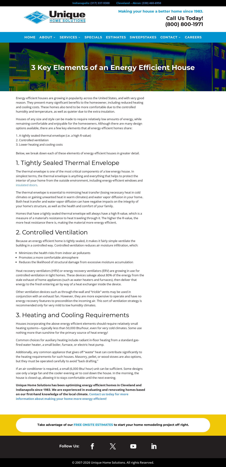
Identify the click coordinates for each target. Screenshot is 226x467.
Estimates (116, 37)
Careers (193, 37)
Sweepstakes (143, 37)
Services (68, 37)
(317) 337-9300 (100, 3)
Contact (168, 37)
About (45, 37)
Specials (93, 37)
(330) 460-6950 (151, 3)
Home (29, 37)
